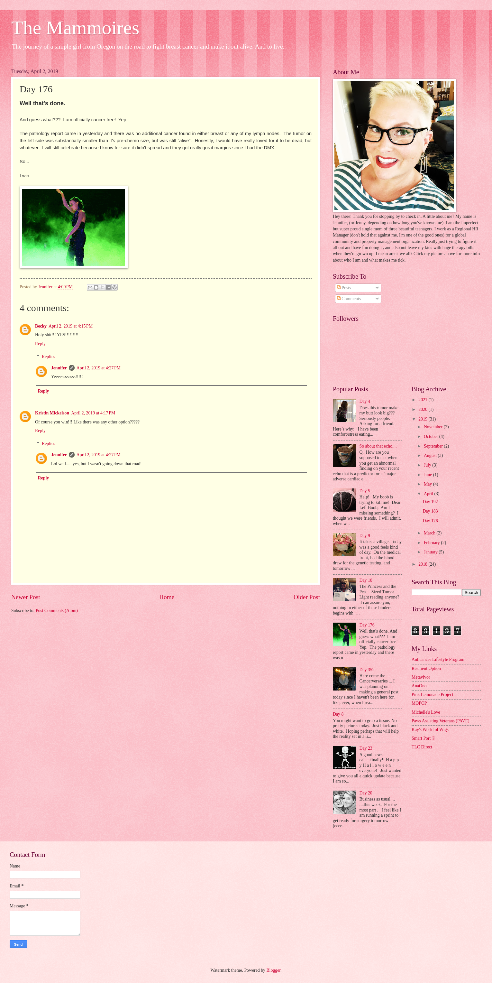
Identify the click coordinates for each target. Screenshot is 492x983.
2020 (423, 409)
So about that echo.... (378, 446)
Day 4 (365, 401)
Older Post (307, 597)
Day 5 (365, 490)
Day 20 (366, 793)
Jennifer (59, 368)
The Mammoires (75, 27)
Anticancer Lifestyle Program (438, 659)
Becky (41, 326)
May (428, 484)
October (431, 436)
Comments (349, 298)
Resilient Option (426, 668)
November (434, 426)
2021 (423, 399)
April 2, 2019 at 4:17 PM (93, 413)
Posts (344, 287)
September (434, 446)
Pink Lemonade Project (432, 694)
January (431, 552)
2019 (423, 419)
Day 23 (366, 748)
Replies (48, 356)
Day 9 (365, 535)
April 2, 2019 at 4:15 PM (71, 326)
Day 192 (430, 501)
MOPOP (419, 703)
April (429, 493)
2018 (423, 564)
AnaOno (419, 685)
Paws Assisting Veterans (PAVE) (440, 721)
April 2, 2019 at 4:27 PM (99, 368)
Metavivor (421, 677)
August (431, 455)
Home (166, 597)
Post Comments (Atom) (57, 610)
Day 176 (367, 625)
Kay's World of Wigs (430, 729)
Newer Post (25, 597)
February (432, 542)
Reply (40, 343)
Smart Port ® (423, 738)
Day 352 (367, 669)
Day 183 (430, 511)
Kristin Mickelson (52, 413)
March (430, 533)
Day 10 (366, 580)
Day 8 (338, 714)
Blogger (273, 970)
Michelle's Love (426, 712)
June (428, 474)
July (428, 465)
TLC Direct (422, 747)
